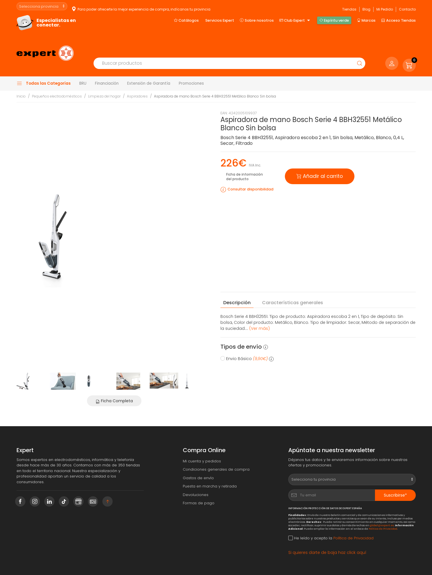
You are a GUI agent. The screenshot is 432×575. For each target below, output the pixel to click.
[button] (409, 40)
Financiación (107, 59)
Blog (366, 6)
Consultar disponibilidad (250, 165)
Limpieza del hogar (104, 72)
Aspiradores (137, 72)
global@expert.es (382, 501)
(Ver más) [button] (259, 304)
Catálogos (186, 18)
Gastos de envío (198, 453)
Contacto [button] (407, 6)
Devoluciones (195, 470)
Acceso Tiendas (398, 18)
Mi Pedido (384, 6)
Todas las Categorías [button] (44, 59)
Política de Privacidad (383, 504)
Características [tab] (292, 278)
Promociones (191, 59)
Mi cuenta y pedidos (202, 437)
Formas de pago (198, 479)
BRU (82, 59)
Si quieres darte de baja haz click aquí (327, 528)
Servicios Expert (219, 18)
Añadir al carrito (320, 151)
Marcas (366, 18)
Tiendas (349, 6)
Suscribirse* (395, 471)
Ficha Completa (114, 376)
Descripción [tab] (237, 278)
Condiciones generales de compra (216, 445)
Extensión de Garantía (148, 59)
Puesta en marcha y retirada (210, 462)
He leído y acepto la (331, 514)
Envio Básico (247, 334)
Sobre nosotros (256, 18)
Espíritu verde (334, 18)
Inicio (21, 72)
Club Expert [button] (295, 19)
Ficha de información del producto (244, 152)
